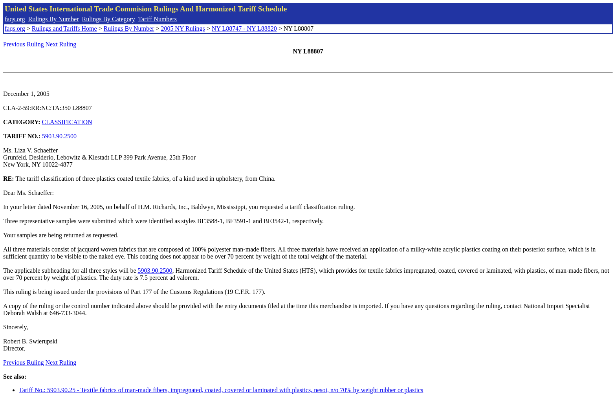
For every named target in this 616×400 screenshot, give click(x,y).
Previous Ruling (23, 44)
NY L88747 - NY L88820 (244, 28)
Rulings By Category (108, 19)
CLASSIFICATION (67, 122)
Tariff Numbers (157, 19)
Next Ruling (61, 44)
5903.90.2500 (59, 136)
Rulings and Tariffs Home (64, 28)
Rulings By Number (53, 19)
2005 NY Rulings (183, 28)
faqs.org (15, 19)
